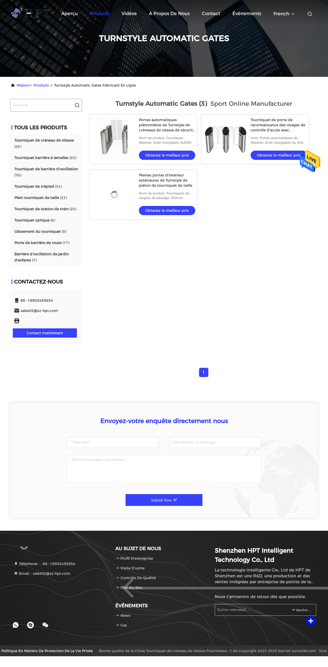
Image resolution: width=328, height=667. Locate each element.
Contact (211, 13)
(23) (40, 197)
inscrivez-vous (301, 610)
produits (41, 85)
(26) (44, 143)
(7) (41, 257)
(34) (38, 186)
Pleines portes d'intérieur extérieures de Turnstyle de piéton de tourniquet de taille (165, 180)
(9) (40, 231)
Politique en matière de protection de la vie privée (47, 651)
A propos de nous (169, 13)
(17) (41, 243)
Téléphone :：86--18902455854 (44, 563)
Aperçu (69, 13)
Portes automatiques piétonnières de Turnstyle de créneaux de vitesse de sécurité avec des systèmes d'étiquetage (167, 130)
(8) (34, 220)
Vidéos (129, 13)
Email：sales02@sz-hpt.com (42, 573)
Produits (99, 13)
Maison (23, 85)
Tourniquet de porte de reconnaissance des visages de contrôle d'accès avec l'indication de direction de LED (278, 130)
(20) (45, 209)
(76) (46, 172)
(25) (45, 157)
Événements (246, 13)
